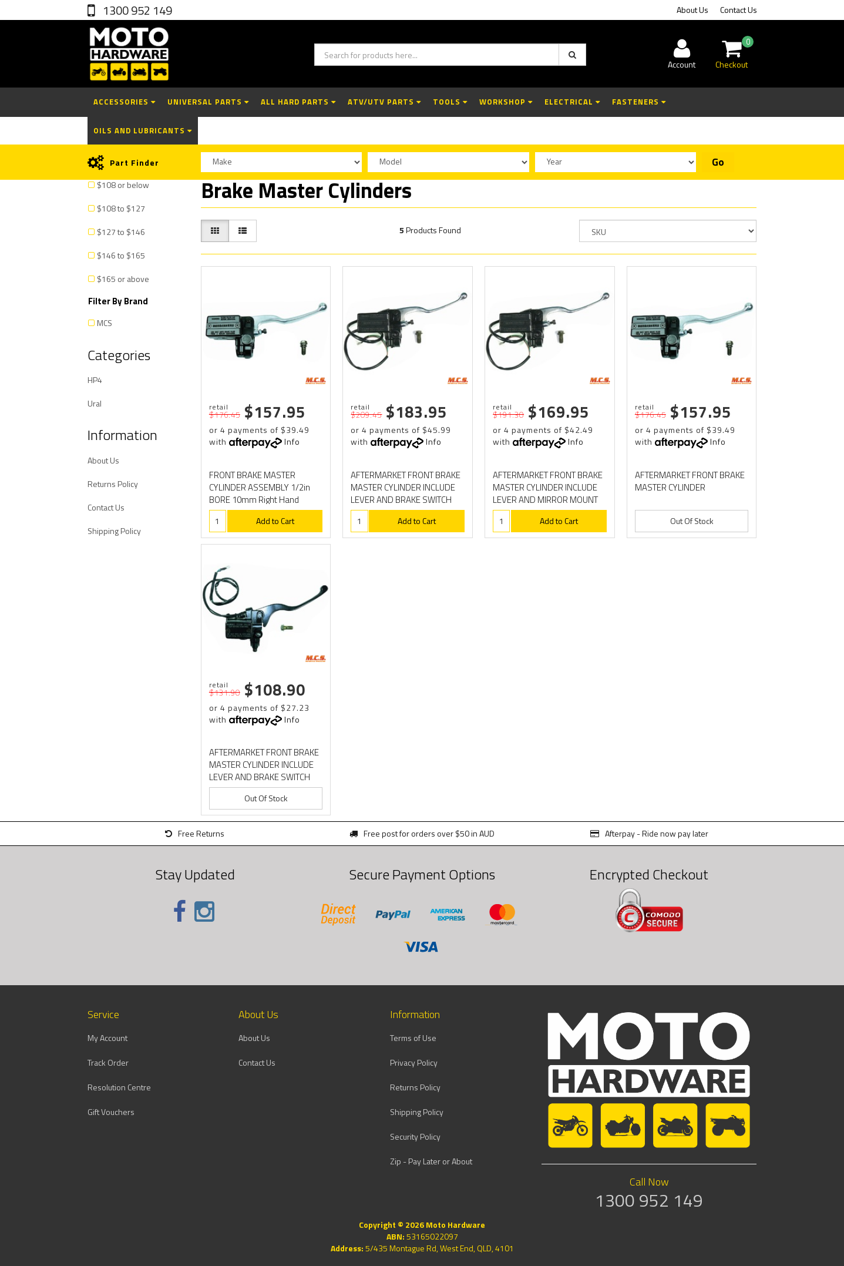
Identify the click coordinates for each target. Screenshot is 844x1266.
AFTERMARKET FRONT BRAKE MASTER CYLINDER (690, 481)
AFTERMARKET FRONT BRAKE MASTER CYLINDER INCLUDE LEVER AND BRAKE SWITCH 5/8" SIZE (405, 493)
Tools (450, 102)
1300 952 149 (136, 10)
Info (292, 441)
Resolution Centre (119, 1087)
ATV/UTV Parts (384, 102)
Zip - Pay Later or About (431, 1161)
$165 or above (123, 279)
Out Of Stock (692, 521)
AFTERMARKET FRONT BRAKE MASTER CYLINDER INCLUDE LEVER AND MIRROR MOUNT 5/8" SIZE (548, 493)
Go (718, 162)
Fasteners (639, 102)
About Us (692, 10)
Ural (95, 403)
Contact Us (738, 10)
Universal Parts (208, 102)
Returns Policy (113, 484)
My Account (107, 1038)
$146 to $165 (121, 255)
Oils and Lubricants (142, 130)
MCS (104, 323)
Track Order (108, 1062)
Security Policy (415, 1136)
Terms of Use (413, 1038)
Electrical (572, 102)
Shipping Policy (114, 531)
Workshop (506, 102)
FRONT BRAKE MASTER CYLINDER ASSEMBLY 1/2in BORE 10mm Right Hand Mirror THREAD (259, 493)
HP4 (95, 380)
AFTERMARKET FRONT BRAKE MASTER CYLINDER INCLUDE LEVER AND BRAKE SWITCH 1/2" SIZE (264, 771)
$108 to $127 (121, 208)
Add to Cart (275, 521)
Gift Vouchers (111, 1112)
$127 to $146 (121, 232)
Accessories (124, 102)
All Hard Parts (298, 102)
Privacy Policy (414, 1062)
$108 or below (123, 185)
